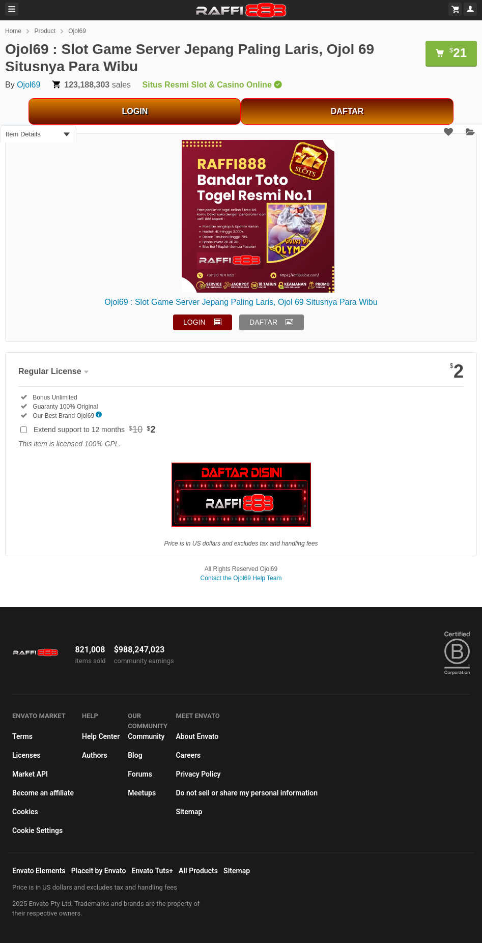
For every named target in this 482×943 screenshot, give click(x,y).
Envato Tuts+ (152, 871)
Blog (135, 755)
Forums (140, 774)
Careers (188, 755)
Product (44, 31)
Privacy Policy (198, 774)
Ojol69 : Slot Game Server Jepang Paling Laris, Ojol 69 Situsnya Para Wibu (240, 302)
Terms (22, 736)
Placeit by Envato (98, 871)
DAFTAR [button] (263, 322)
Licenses (26, 755)
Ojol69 (77, 31)
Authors (94, 755)
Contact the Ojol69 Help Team (241, 578)
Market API (30, 774)
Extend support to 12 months (95, 429)
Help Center (101, 736)
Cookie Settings (37, 830)
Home (13, 31)
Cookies (25, 812)
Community (146, 736)
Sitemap (189, 812)
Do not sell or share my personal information (247, 793)
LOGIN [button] (194, 322)
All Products (198, 871)
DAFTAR (347, 111)
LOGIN (135, 111)
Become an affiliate (43, 793)
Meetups (142, 793)
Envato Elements (39, 871)
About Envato (197, 736)
